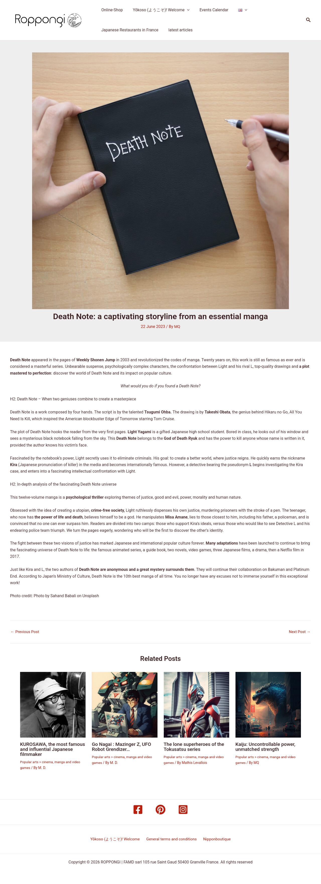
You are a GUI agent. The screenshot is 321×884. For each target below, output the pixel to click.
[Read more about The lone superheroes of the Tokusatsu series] (196, 704)
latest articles (178, 30)
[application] (184, 10)
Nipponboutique (216, 839)
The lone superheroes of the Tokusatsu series (195, 746)
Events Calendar (209, 10)
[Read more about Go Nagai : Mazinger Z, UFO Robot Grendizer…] (124, 704)
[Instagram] (183, 809)
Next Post (299, 632)
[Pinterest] (160, 809)
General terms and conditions (172, 839)
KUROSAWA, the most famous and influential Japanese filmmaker (45, 749)
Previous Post (25, 632)
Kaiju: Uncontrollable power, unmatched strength (266, 746)
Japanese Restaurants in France (128, 30)
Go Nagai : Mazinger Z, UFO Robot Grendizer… (122, 746)
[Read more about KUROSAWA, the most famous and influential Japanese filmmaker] (53, 704)
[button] (308, 20)
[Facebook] (138, 809)
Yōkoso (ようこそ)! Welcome (158, 10)
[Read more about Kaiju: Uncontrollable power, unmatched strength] (268, 704)
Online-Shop (111, 10)
